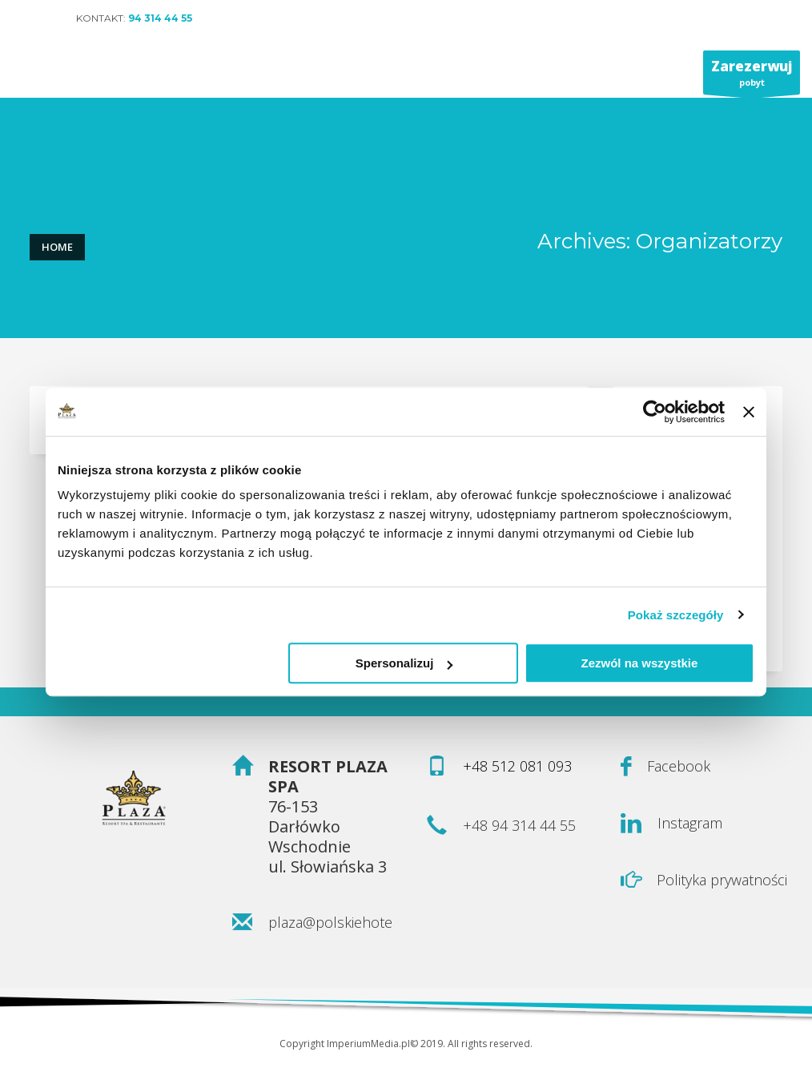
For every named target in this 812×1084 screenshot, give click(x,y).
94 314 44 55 (160, 18)
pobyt (751, 76)
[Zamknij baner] (748, 411)
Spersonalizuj (404, 663)
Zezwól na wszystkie (639, 663)
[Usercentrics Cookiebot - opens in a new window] (655, 412)
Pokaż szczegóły (676, 615)
